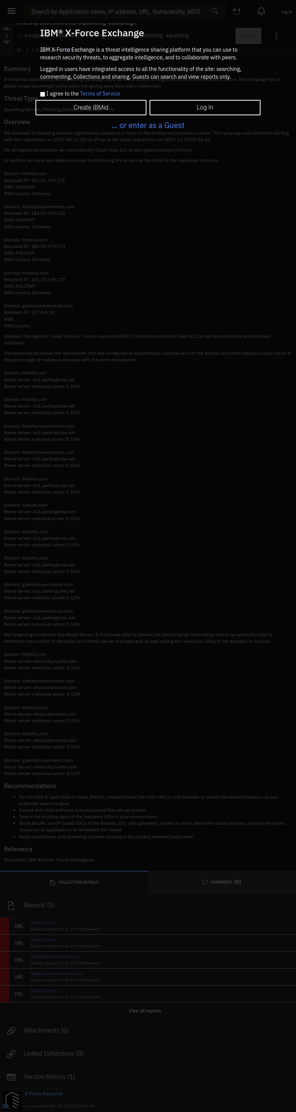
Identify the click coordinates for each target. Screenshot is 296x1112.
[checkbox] (42, 94)
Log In (205, 107)
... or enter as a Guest (148, 125)
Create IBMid (91, 107)
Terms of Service (100, 93)
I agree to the (83, 94)
